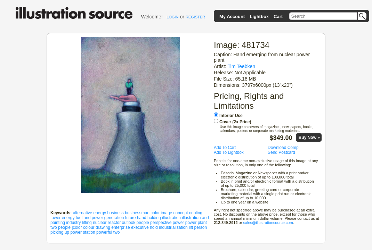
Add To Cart (225, 147)
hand (141, 217)
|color (77, 227)
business (115, 212)
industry (73, 222)
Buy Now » (309, 137)
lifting (87, 222)
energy (68, 217)
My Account (232, 16)
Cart (278, 16)
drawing (103, 227)
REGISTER (195, 17)
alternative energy (89, 212)
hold (154, 227)
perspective (160, 222)
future (130, 217)
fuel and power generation (100, 217)
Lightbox (259, 16)
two (116, 232)
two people (60, 227)
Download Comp (283, 147)
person (200, 227)
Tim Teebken (242, 66)
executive (140, 227)
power (178, 222)
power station (82, 232)
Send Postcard (281, 152)
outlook (129, 222)
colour (89, 227)
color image (161, 212)
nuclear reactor (107, 222)
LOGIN (172, 17)
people (143, 222)
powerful (104, 232)
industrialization (173, 227)
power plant (196, 222)
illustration (171, 217)
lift (191, 227)
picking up (59, 232)
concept (180, 212)
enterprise (120, 227)
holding (154, 217)
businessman (137, 212)
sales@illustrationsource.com (268, 222)
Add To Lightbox (229, 152)
